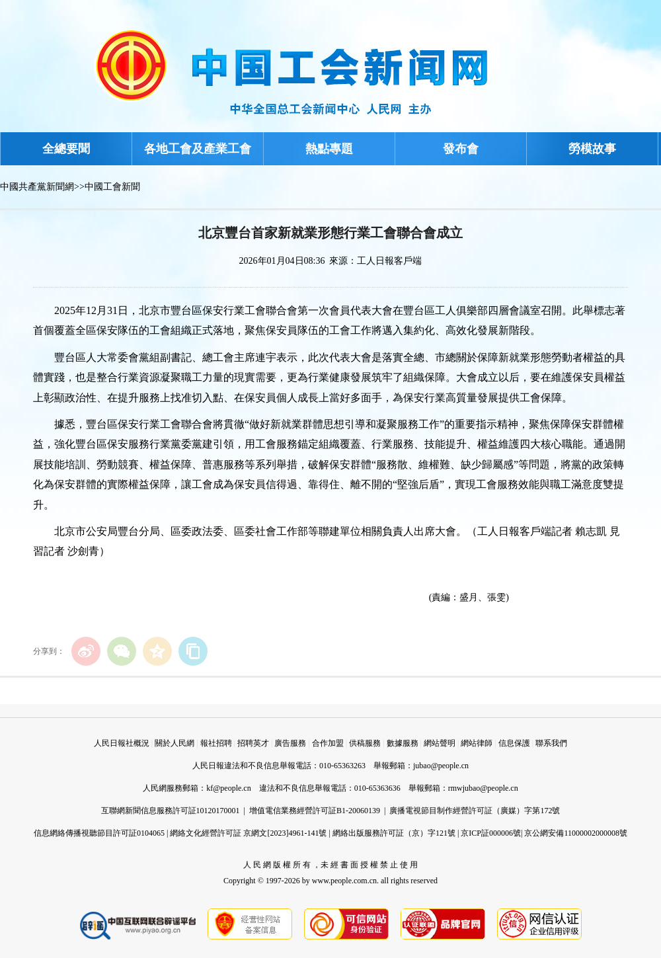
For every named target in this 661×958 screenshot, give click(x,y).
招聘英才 (253, 743)
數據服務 (402, 743)
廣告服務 (290, 743)
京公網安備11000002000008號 (575, 833)
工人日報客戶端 (389, 261)
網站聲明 (439, 743)
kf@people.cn (228, 788)
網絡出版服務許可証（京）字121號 (393, 833)
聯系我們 (551, 743)
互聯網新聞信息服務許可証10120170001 (170, 810)
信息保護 (514, 743)
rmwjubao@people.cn (483, 788)
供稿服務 (365, 743)
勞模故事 (592, 148)
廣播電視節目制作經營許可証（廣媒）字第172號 (474, 810)
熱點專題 (329, 148)
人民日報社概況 (121, 743)
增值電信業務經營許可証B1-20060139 (314, 810)
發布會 (461, 148)
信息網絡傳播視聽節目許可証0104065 (99, 833)
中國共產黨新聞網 (37, 187)
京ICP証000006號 (491, 833)
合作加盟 (328, 743)
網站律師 (476, 743)
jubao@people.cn (441, 765)
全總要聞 (66, 148)
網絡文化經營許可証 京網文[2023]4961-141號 (248, 833)
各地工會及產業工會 (197, 148)
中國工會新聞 (112, 187)
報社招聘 (216, 743)
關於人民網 (174, 743)
